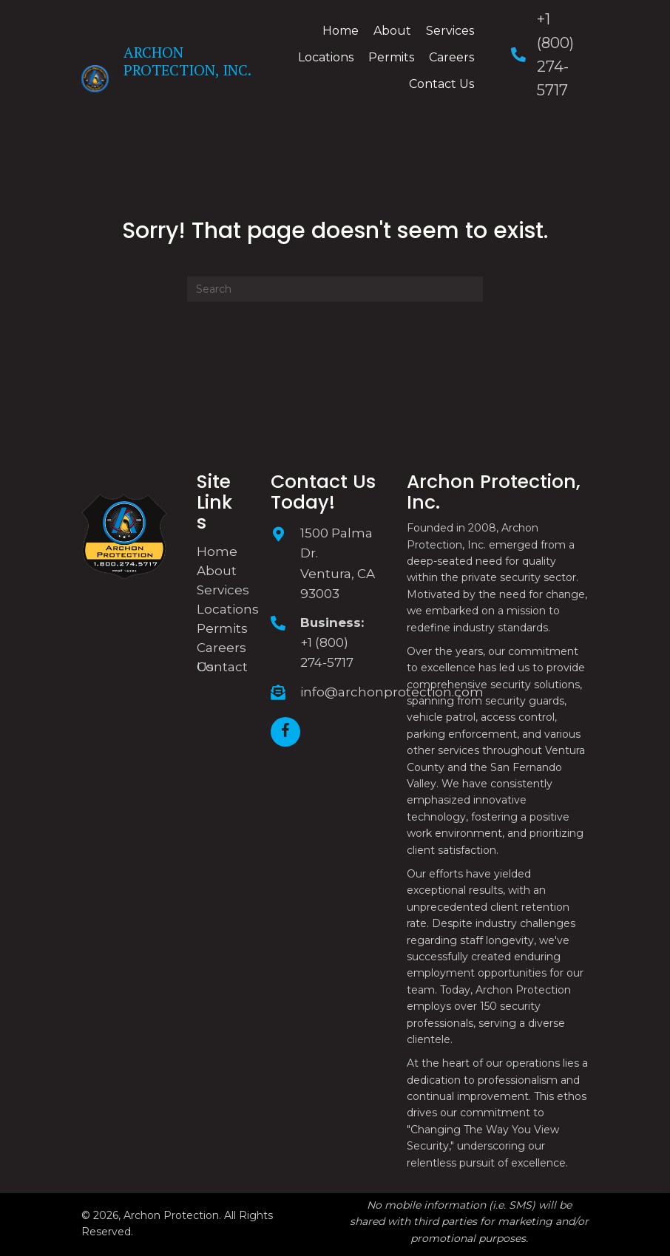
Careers (221, 647)
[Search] (335, 289)
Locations (228, 609)
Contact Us (222, 666)
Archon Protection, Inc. (187, 61)
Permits (222, 628)
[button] (285, 732)
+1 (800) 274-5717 (326, 652)
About (217, 570)
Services (223, 590)
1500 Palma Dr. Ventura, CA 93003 (337, 563)
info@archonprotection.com (392, 692)
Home (217, 551)
